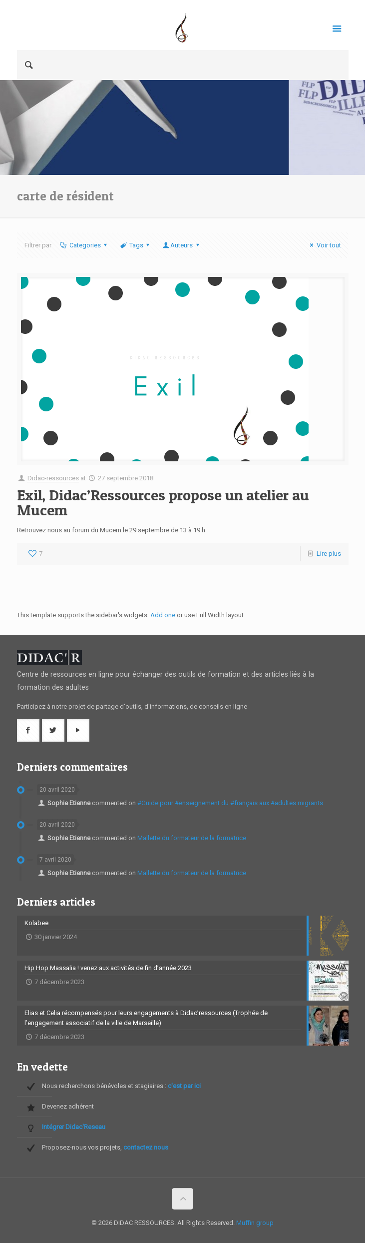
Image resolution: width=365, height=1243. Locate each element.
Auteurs (181, 245)
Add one (162, 615)
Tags (135, 245)
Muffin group (255, 1223)
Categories (84, 245)
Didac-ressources (53, 478)
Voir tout (324, 245)
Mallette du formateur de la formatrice (191, 838)
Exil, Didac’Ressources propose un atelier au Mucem (163, 502)
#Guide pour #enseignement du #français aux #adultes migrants (230, 803)
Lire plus (329, 553)
